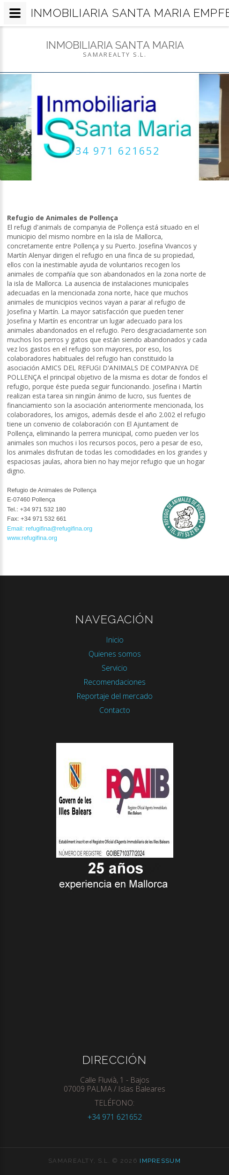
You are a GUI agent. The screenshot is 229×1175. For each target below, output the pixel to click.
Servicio (114, 668)
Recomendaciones (114, 682)
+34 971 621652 (114, 150)
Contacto (114, 710)
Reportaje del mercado (114, 696)
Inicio (115, 640)
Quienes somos (115, 654)
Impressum (160, 1160)
